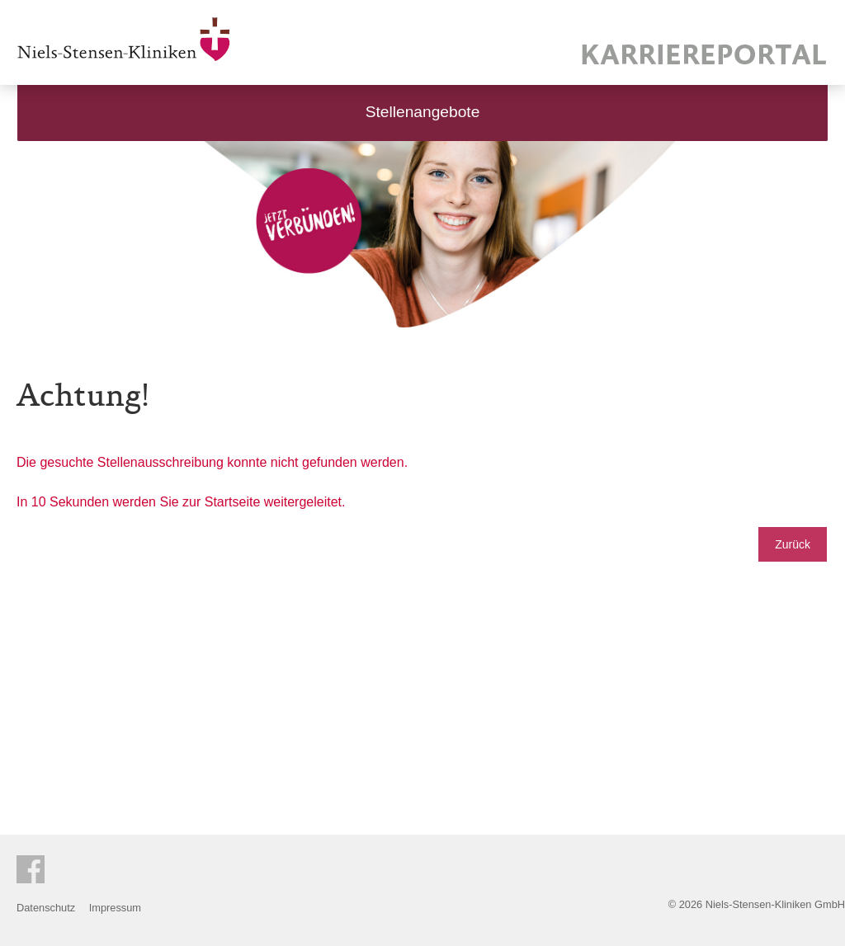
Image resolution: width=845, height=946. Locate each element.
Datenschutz (46, 907)
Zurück (792, 544)
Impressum (115, 907)
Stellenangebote (423, 111)
